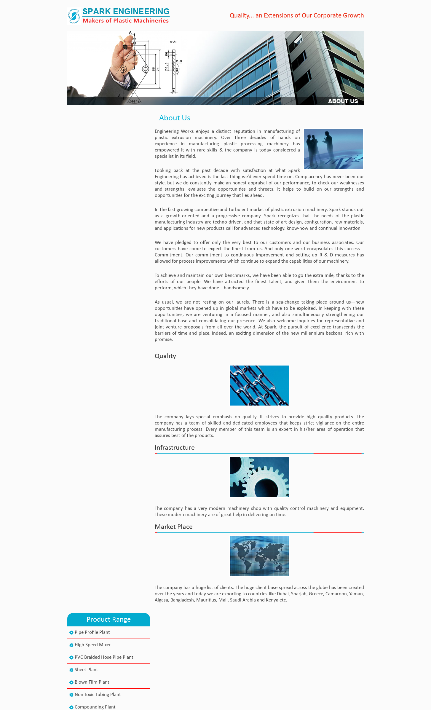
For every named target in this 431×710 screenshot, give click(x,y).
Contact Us (187, 660)
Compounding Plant (95, 205)
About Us (186, 641)
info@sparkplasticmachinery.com (121, 678)
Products (185, 650)
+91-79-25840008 (105, 672)
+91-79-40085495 (105, 659)
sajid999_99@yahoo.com (112, 683)
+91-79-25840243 (105, 665)
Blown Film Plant (92, 180)
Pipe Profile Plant (92, 130)
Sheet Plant (86, 168)
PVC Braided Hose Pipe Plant (104, 155)
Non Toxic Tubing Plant (98, 193)
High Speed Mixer (93, 143)
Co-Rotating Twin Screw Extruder (108, 218)
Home (182, 631)
